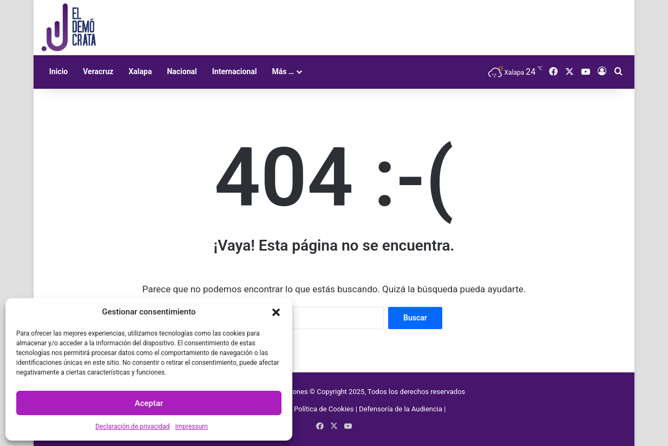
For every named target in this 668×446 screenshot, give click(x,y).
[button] (276, 312)
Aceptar (149, 403)
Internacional (234, 71)
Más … (283, 71)
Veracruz (98, 71)
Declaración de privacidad (132, 426)
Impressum (191, 426)
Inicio (58, 71)
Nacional (182, 71)
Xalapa (140, 71)
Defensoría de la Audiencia (400, 409)
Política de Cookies (324, 409)
